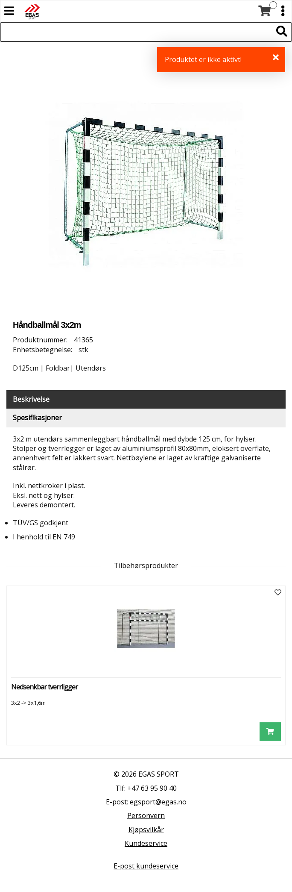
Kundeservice (146, 843)
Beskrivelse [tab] (31, 399)
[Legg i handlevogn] (270, 731)
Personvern (146, 815)
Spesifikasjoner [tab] (37, 417)
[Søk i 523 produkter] (136, 32)
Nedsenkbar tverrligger (44, 687)
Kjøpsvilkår (146, 829)
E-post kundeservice (146, 866)
